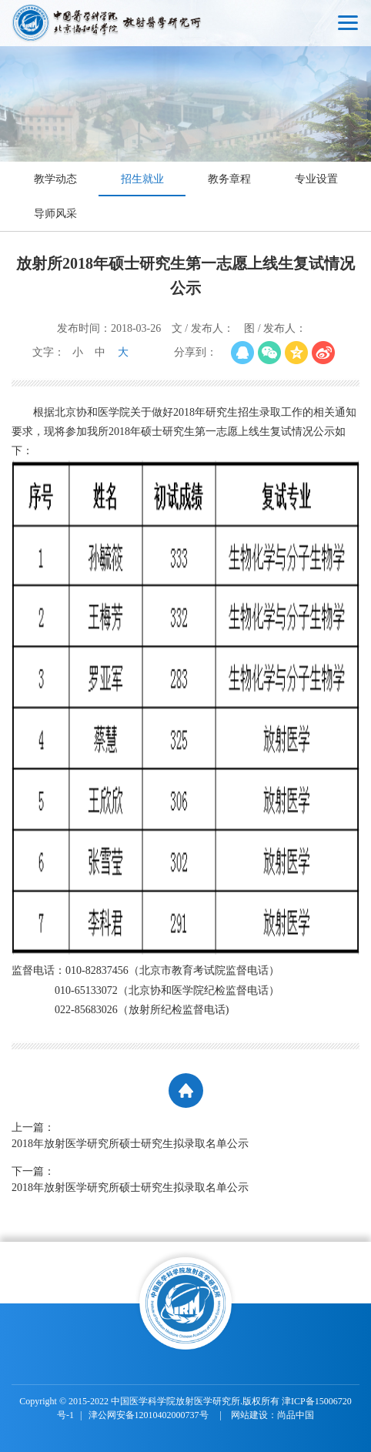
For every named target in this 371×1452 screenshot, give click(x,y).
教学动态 (55, 179)
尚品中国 (295, 1415)
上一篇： (185, 1137)
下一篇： (185, 1181)
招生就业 (142, 179)
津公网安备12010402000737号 (150, 1415)
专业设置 (316, 179)
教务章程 (229, 179)
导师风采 (55, 213)
